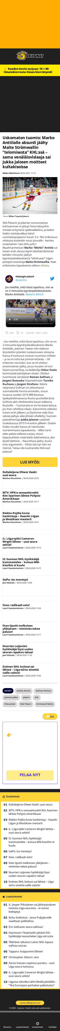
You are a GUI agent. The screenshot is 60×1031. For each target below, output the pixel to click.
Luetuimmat (14, 896)
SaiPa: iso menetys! (15, 579)
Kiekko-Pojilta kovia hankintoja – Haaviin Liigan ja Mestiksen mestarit (21, 516)
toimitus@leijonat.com (30, 1002)
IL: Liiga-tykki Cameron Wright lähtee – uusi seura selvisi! (20, 541)
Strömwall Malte (44, 703)
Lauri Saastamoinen (13, 547)
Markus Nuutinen (12, 478)
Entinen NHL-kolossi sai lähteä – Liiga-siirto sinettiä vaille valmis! (21, 669)
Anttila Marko (24, 690)
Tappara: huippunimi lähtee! (26, 951)
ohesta (44, 265)
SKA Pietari (25, 703)
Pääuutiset (9, 703)
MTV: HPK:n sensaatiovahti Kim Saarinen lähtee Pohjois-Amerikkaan (22, 495)
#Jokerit (30, 294)
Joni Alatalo (9, 582)
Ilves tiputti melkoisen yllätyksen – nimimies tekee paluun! (21, 628)
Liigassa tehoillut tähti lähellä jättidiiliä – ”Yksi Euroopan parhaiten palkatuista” (32, 983)
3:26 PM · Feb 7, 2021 (37, 332)
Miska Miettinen (11, 173)
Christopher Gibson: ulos (24, 957)
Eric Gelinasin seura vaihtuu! (26, 927)
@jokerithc (21, 280)
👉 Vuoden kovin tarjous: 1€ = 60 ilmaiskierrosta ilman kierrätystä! (28, 70)
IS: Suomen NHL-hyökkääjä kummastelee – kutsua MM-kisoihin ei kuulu (21, 562)
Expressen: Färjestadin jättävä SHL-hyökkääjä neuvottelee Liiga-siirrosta (31, 934)
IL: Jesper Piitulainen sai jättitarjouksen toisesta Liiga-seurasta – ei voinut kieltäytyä (32, 908)
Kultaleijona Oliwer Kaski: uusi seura (20, 473)
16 (19, 332)
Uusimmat (13, 796)
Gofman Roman (43, 690)
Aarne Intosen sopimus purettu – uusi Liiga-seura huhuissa (31, 964)
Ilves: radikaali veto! (16, 605)
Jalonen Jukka (11, 697)
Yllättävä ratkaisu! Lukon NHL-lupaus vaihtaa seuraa (31, 943)
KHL (37, 697)
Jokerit (26, 697)
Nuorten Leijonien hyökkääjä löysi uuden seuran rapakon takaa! (18, 649)
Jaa (50, 716)
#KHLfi (40, 294)
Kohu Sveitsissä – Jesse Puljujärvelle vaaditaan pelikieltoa (30, 919)
